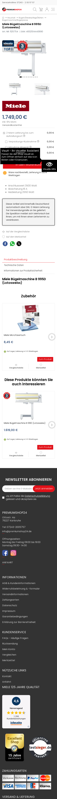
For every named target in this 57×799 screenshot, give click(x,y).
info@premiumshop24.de (17, 531)
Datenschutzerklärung (37, 496)
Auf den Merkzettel (14, 236)
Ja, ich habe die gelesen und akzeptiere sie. (28, 497)
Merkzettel (41, 366)
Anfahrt (6, 682)
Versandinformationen (15, 594)
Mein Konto (8, 649)
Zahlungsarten (10, 599)
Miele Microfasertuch (14, 335)
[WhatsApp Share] (12, 244)
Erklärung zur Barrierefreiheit (19, 622)
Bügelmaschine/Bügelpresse (15, 20)
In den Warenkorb (29, 164)
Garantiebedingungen (15, 616)
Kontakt (6, 676)
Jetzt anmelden (44, 488)
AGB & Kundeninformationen (18, 583)
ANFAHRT (7, 562)
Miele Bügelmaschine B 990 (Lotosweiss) (25, 423)
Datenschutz (9, 605)
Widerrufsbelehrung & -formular (21, 588)
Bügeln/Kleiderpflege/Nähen (31, 17)
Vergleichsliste (16, 366)
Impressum (8, 611)
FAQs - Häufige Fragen (15, 638)
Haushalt (11, 17)
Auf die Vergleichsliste (16, 231)
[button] (20, 77)
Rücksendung (10, 643)
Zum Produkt (45, 359)
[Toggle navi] (53, 9)
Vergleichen (9, 654)
